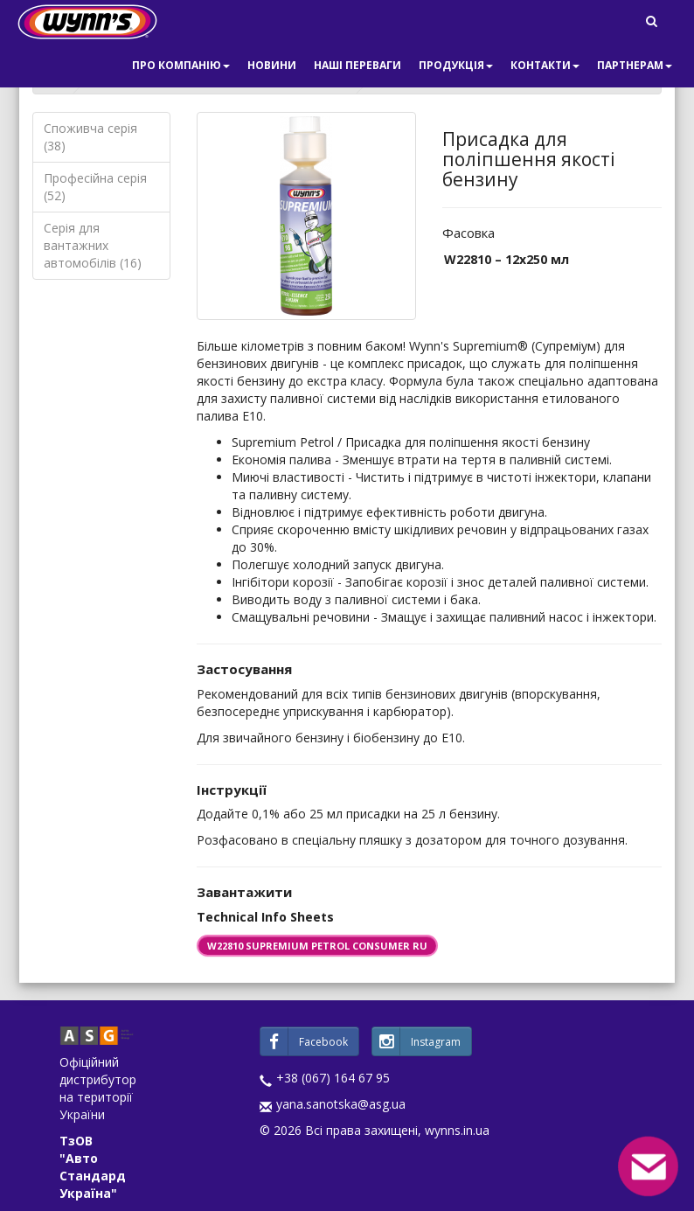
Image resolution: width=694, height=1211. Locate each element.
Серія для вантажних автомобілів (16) (93, 245)
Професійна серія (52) (95, 187)
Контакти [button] (544, 65)
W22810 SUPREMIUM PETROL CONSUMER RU (317, 945)
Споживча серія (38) (90, 137)
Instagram (416, 1041)
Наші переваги (357, 65)
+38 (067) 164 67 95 (333, 1077)
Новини (271, 65)
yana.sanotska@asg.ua (341, 1104)
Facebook (304, 1041)
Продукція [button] (456, 65)
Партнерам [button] (634, 65)
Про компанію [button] (181, 65)
